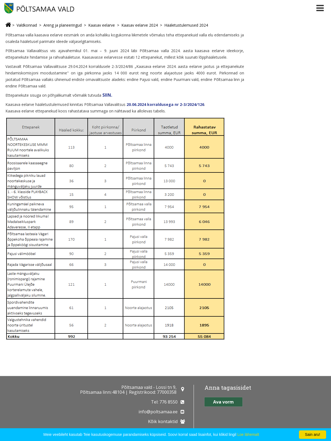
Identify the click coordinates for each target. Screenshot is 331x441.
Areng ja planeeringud (62, 25)
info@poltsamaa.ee (158, 412)
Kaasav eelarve (101, 25)
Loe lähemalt (248, 434)
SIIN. (107, 95)
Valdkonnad (27, 25)
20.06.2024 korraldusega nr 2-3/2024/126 (165, 104)
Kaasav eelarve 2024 (139, 25)
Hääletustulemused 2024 (186, 25)
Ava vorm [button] (223, 402)
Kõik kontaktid (163, 421)
